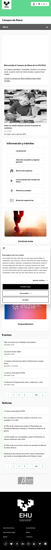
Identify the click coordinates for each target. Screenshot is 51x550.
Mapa (28, 532)
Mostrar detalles (39, 280)
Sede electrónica (8, 528)
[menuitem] (45, 4)
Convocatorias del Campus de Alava (25, 181)
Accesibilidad (30, 528)
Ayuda (5, 537)
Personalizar (25, 293)
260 (37, 395)
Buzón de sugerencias (22, 200)
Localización (18, 151)
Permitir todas (25, 287)
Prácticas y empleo (20, 191)
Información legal (9, 532)
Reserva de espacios (21, 171)
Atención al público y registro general (25, 161)
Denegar (25, 300)
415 (37, 466)
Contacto (29, 537)
